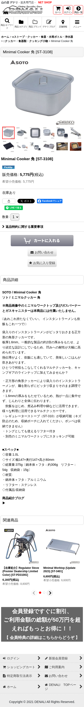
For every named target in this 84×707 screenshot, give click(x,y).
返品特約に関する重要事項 (22, 226)
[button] (78, 9)
